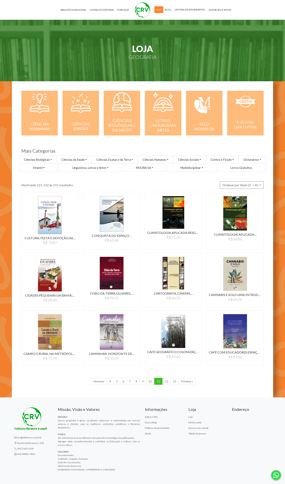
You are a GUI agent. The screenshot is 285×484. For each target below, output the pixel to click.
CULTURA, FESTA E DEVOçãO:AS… (50, 238)
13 (174, 381)
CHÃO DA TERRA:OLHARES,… (111, 293)
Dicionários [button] (251, 159)
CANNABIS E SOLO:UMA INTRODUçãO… (235, 295)
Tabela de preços (197, 433)
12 (166, 381)
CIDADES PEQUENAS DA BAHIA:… (50, 295)
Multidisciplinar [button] (190, 167)
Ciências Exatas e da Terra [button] (113, 159)
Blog (168, 9)
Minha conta (194, 422)
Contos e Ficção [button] (221, 159)
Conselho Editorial (101, 9)
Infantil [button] (38, 167)
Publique (123, 9)
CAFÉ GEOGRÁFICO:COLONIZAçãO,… (173, 352)
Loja (159, 9)
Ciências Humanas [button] (154, 159)
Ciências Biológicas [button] (37, 159)
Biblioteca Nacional (73, 9)
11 (158, 381)
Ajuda (148, 433)
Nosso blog (151, 422)
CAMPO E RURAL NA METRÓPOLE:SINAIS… (50, 353)
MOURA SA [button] (143, 167)
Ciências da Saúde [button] (73, 159)
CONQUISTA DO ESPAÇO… (111, 235)
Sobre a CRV (151, 416)
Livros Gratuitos (241, 167)
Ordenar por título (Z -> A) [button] (240, 185)
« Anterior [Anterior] (98, 381)
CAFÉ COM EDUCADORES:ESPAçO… (235, 352)
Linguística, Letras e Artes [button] (89, 167)
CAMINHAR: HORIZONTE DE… (111, 353)
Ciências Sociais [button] (188, 159)
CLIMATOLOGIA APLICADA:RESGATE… (173, 232)
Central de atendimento (190, 9)
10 (150, 381)
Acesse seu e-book (220, 9)
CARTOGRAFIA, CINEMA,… (173, 293)
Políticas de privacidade (157, 427)
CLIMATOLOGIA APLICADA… (235, 234)
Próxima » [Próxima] (187, 381)
